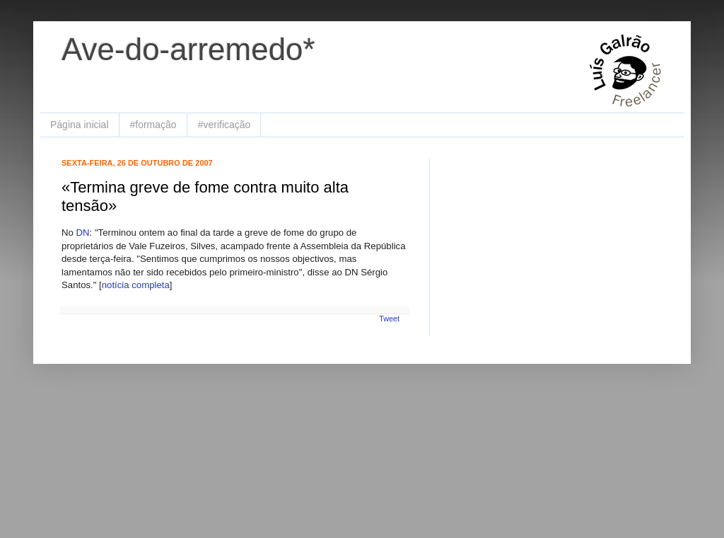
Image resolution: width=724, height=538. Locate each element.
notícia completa (136, 285)
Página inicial (79, 124)
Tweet (389, 318)
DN (83, 232)
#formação (153, 124)
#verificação (224, 124)
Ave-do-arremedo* (188, 49)
